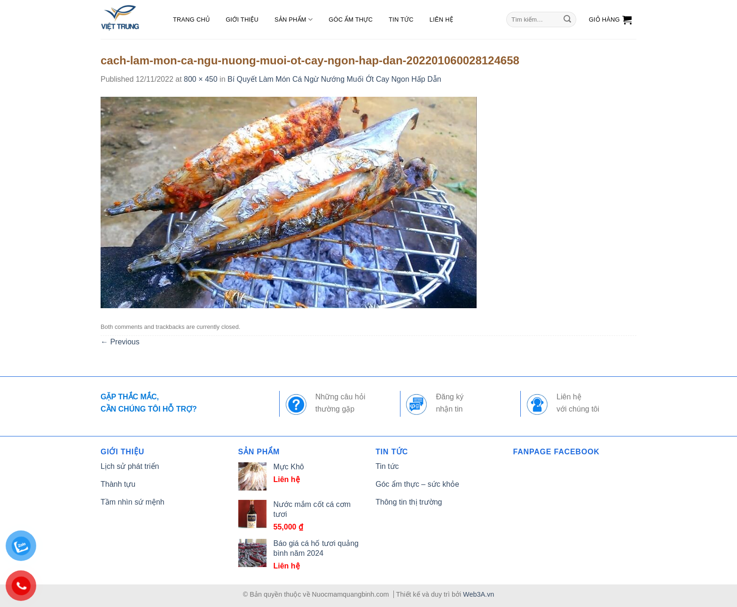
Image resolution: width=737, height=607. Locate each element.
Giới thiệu (242, 19)
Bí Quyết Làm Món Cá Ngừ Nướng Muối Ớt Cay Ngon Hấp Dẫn (334, 79)
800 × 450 (201, 79)
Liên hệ (441, 19)
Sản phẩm (293, 19)
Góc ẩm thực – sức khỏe (417, 484)
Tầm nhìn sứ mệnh (133, 502)
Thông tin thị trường (409, 502)
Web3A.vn (478, 594)
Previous (120, 342)
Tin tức (401, 19)
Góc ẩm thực (351, 19)
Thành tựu (118, 484)
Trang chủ (191, 19)
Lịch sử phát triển (130, 466)
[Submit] (567, 20)
